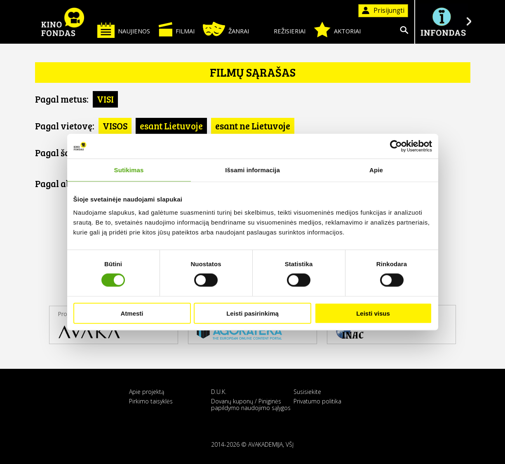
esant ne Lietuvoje (252, 126)
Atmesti (131, 312)
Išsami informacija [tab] (252, 169)
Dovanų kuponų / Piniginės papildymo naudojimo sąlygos (251, 404)
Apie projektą (146, 392)
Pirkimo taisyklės (151, 401)
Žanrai (226, 29)
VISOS (115, 126)
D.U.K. (218, 392)
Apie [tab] (376, 169)
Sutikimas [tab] (129, 169)
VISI (105, 99)
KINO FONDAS (63, 22)
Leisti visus (373, 312)
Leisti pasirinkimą (252, 312)
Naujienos (123, 30)
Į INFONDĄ (443, 21)
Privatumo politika (317, 401)
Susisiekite (307, 392)
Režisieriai (281, 29)
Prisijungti (383, 10)
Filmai (176, 29)
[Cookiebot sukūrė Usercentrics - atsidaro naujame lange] (396, 146)
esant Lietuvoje (171, 126)
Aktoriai (337, 29)
